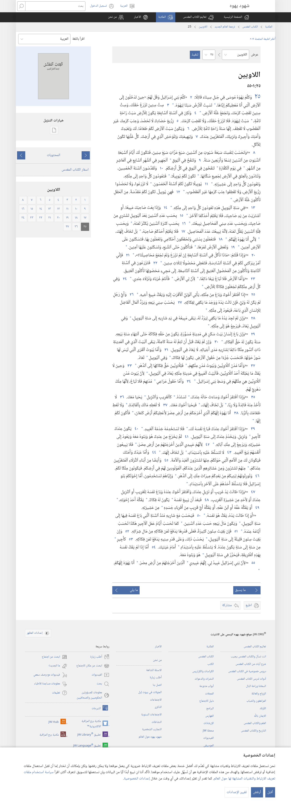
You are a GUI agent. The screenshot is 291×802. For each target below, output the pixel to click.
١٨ (220, 239)
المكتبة (268, 26)
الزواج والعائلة (258, 693)
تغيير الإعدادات (237, 792)
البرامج (210, 708)
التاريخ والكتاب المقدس (253, 730)
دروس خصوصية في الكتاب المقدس (247, 671)
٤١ (186, 437)
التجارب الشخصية (152, 729)
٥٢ (126, 531)
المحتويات (53, 155)
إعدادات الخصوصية (137, 779)
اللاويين (203, 26)
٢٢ (154, 263)
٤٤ (153, 452)
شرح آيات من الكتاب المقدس (251, 664)
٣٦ (121, 397)
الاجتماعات (156, 699)
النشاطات (157, 722)
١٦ (183, 223)
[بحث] (55, 6)
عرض (254, 55)
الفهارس (209, 716)
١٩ (232, 247)
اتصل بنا (157, 685)
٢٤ (124, 279)
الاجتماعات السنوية (151, 714)
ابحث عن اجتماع (54, 657)
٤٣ (228, 452)
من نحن (157, 660)
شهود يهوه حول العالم (150, 736)
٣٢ (252, 366)
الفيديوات (208, 738)
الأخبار (158, 646)
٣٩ (252, 429)
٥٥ (253, 563)
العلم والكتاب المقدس (255, 723)
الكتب (210, 664)
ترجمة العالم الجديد (225, 26)
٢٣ (252, 279)
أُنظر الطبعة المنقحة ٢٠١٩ (262, 39)
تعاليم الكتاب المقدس (255, 646)
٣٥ (252, 397)
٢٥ (257, 96)
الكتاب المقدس (250, 26)
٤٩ (256, 508)
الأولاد (263, 708)
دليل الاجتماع (206, 701)
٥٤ (153, 547)
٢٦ (131, 294)
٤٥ (165, 460)
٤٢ (207, 445)
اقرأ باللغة (78, 39)
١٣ (252, 208)
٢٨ (252, 318)
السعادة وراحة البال (256, 686)
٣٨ (235, 413)
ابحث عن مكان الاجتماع (92, 666)
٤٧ (252, 492)
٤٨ (206, 500)
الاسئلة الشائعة (154, 670)
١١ (206, 184)
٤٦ (256, 476)
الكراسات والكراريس (203, 671)
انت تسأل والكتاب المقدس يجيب (248, 656)
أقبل (270, 792)
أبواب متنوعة (206, 686)
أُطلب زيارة (156, 677)
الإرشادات (208, 723)
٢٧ (179, 302)
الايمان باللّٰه (260, 716)
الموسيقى (208, 745)
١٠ (161, 168)
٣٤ (188, 381)
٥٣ (130, 539)
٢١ (127, 255)
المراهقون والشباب (256, 701)
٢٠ (253, 255)
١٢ (178, 192)
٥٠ (198, 516)
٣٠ (215, 342)
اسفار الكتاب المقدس (75, 170)
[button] (198, 17)
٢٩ (252, 334)
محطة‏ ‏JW (208, 730)
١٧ (183, 231)
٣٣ (129, 366)
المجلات (209, 693)
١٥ (181, 215)
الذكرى (158, 707)
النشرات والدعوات (204, 678)
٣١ (165, 350)
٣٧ (164, 405)
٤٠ (136, 429)
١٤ (165, 208)
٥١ (235, 531)
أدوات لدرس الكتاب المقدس (251, 678)
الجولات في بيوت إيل (150, 692)
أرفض (257, 792)
